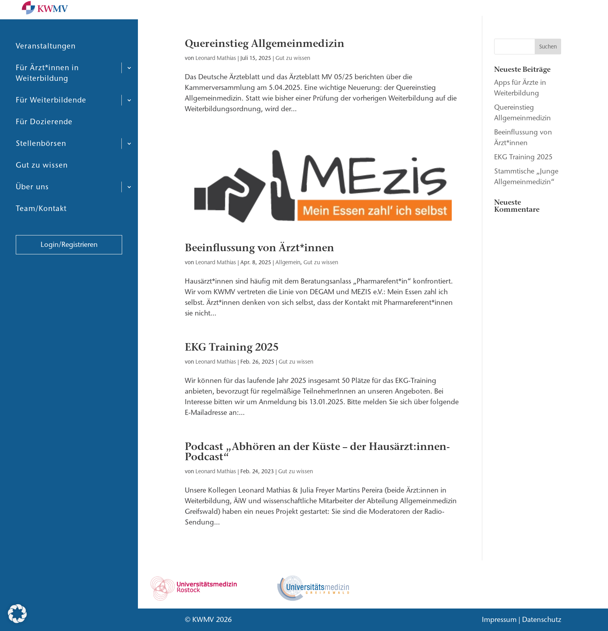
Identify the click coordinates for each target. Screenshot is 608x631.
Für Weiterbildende (51, 118)
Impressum (499, 619)
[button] (17, 613)
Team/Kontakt (41, 227)
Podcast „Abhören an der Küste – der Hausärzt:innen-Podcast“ (317, 451)
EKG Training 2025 (232, 347)
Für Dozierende (44, 140)
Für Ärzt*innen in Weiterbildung (47, 92)
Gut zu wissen (42, 184)
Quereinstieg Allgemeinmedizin (264, 43)
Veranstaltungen (46, 64)
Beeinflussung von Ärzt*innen (259, 247)
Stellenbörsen (41, 162)
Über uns (32, 205)
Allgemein (287, 262)
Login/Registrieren (69, 263)
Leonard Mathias (215, 58)
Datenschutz (541, 619)
